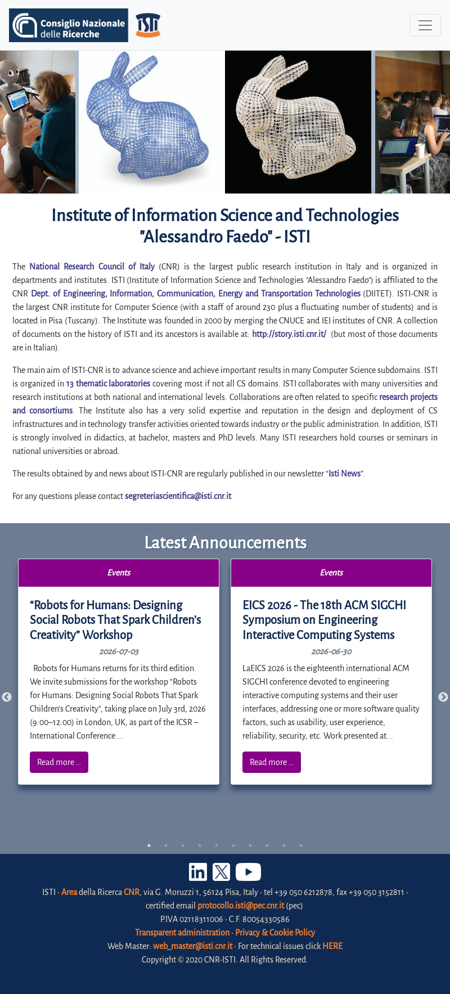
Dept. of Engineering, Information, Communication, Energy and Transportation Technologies (196, 293)
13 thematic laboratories (108, 383)
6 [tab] (233, 845)
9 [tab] (284, 845)
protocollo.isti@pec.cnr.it (240, 905)
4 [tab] (199, 845)
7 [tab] (250, 845)
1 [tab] (149, 845)
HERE (332, 946)
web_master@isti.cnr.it (192, 946)
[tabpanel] (119, 672)
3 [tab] (182, 845)
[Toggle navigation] (425, 25)
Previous (6, 697)
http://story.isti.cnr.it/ (289, 334)
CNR (132, 892)
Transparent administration (182, 932)
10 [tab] (301, 845)
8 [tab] (267, 845)
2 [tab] (166, 845)
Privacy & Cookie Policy (275, 932)
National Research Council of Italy (92, 266)
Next (443, 697)
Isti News (344, 473)
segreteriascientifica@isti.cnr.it (178, 496)
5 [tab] (216, 845)
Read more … (59, 762)
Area (69, 892)
